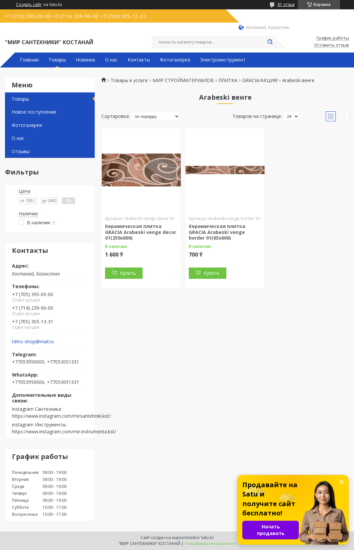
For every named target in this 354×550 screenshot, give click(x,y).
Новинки (85, 59)
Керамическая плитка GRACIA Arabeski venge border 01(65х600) (217, 232)
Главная (29, 59)
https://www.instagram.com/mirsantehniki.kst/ (61, 416)
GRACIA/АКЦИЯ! (260, 80)
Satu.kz (207, 537)
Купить (128, 273)
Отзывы (21, 151)
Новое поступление (34, 112)
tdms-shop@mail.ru (33, 342)
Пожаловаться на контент (210, 543)
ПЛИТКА (227, 80)
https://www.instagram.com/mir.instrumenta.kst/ (64, 431)
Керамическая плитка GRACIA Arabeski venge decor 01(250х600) (140, 232)
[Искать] (270, 42)
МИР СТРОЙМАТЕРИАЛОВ (183, 80)
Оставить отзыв (331, 45)
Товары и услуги (129, 80)
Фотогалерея (175, 59)
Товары (57, 59)
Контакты (139, 59)
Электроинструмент (223, 59)
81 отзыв (286, 4)
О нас (111, 59)
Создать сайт (29, 4)
